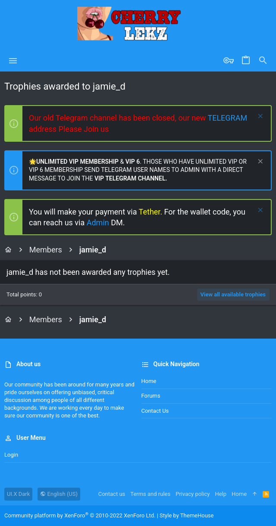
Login (11, 454)
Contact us (155, 411)
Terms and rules (150, 494)
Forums (150, 395)
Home (149, 381)
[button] (13, 60)
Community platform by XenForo (79, 515)
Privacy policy (193, 494)
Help (220, 494)
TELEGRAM (227, 117)
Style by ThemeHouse (186, 515)
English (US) (59, 494)
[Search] (263, 61)
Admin (99, 222)
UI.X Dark (18, 494)
